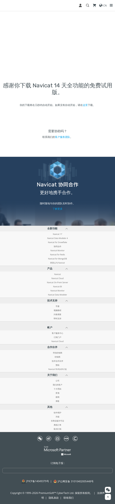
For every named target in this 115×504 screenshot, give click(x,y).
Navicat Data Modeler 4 (57, 238)
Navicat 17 (57, 234)
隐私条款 (54, 497)
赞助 (57, 365)
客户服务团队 (62, 137)
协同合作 (57, 246)
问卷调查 (57, 314)
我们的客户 (57, 385)
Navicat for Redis (57, 254)
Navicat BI (57, 286)
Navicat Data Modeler (57, 295)
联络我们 (68, 497)
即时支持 (57, 318)
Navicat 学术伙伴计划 (57, 369)
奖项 (57, 393)
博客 (57, 401)
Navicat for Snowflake (57, 242)
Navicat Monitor (57, 250)
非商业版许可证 (57, 421)
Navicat (57, 274)
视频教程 (57, 310)
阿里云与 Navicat (57, 263)
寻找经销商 (57, 353)
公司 (57, 380)
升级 (57, 417)
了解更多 (57, 208)
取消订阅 (57, 429)
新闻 (57, 397)
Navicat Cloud (57, 278)
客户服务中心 (57, 333)
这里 (85, 105)
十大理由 (57, 389)
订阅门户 (57, 337)
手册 (57, 306)
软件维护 (57, 412)
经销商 (57, 357)
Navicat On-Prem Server (57, 282)
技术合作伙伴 (57, 361)
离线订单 (57, 425)
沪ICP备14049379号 (37, 481)
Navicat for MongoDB (57, 259)
